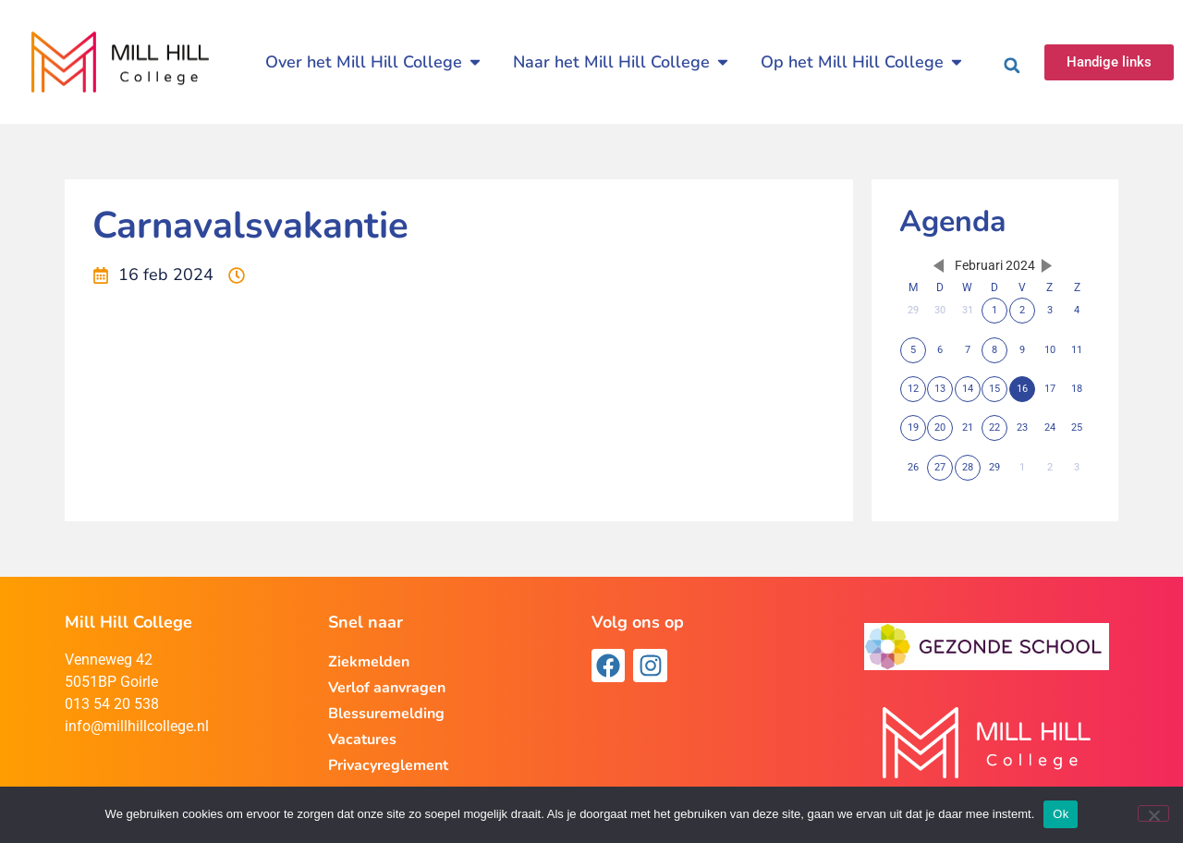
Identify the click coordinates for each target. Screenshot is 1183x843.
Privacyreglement (388, 765)
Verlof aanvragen (386, 688)
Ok (1060, 814)
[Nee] (1153, 813)
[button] (1012, 66)
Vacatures (362, 739)
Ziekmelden (368, 662)
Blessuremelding (386, 713)
